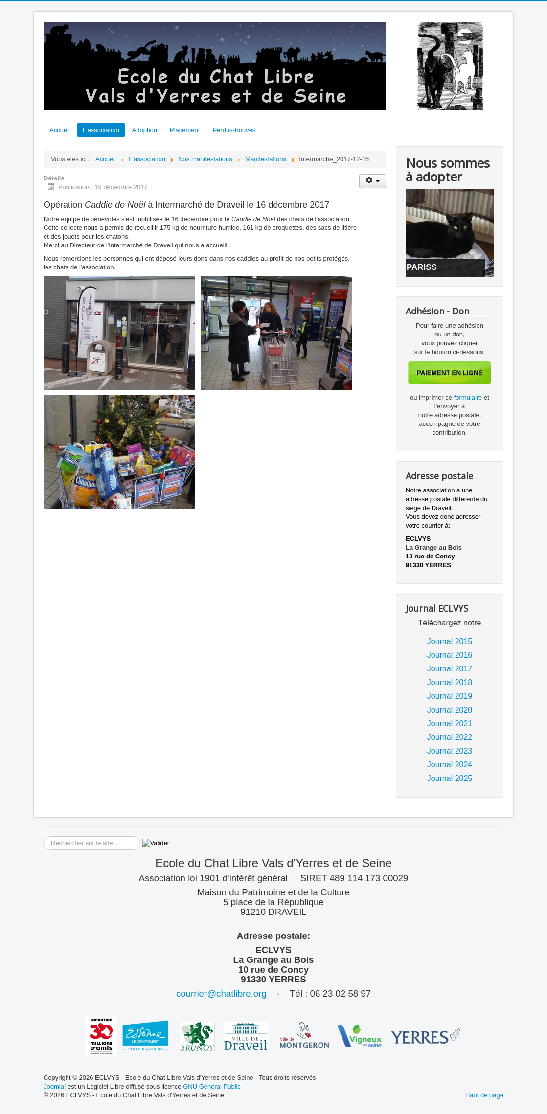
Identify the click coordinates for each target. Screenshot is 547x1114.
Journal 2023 (450, 751)
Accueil (59, 130)
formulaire (469, 397)
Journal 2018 (450, 682)
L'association (101, 130)
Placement (185, 130)
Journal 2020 (450, 710)
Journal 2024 (450, 764)
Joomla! (55, 1086)
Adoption (144, 130)
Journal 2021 (450, 723)
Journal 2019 (450, 696)
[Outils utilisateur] (372, 181)
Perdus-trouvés (233, 130)
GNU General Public (212, 1086)
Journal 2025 (450, 778)
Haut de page (484, 1095)
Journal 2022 (450, 737)
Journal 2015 (450, 641)
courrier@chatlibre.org (221, 993)
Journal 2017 (450, 669)
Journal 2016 (450, 655)
